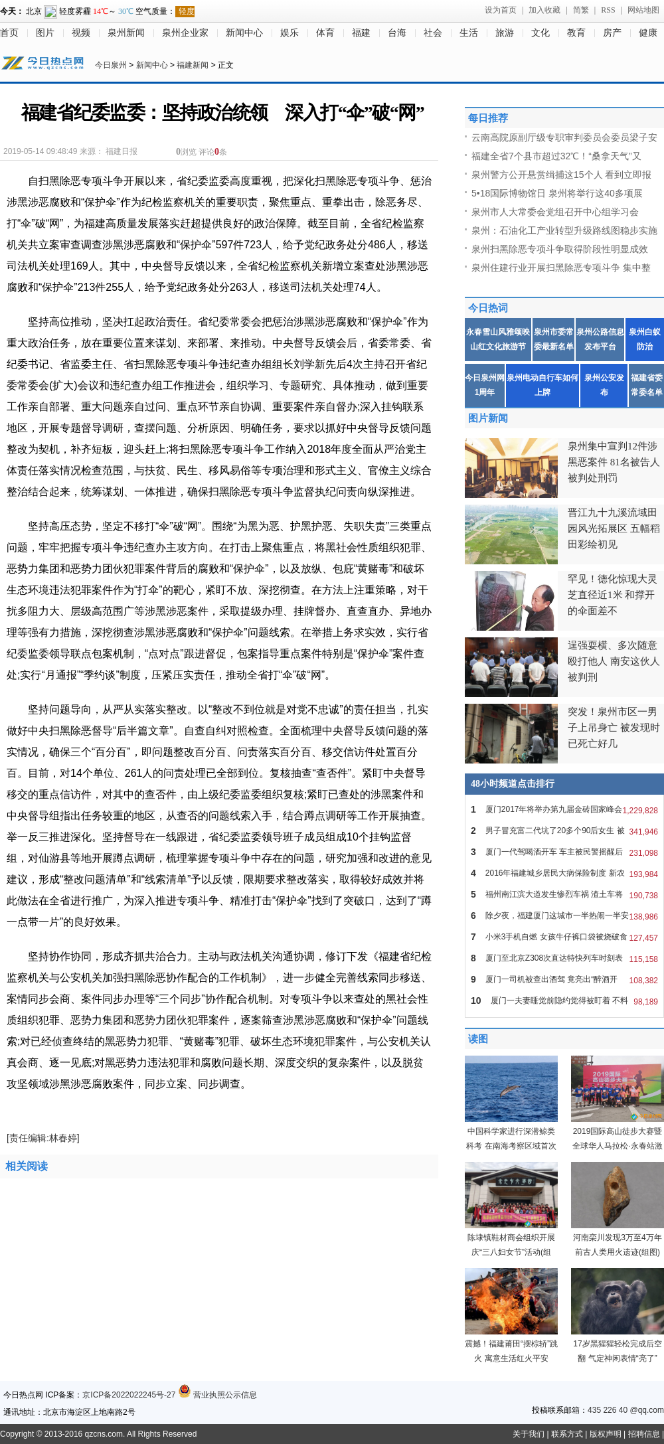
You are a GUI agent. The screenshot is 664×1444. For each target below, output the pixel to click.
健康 (648, 33)
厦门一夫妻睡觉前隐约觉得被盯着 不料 (564, 1000)
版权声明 (606, 1434)
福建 (361, 33)
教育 (576, 33)
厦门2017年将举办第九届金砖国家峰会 (564, 809)
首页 (9, 33)
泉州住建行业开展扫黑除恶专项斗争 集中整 (561, 267)
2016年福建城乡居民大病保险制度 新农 (564, 873)
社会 (433, 33)
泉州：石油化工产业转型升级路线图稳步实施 (564, 230)
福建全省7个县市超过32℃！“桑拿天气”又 (556, 156)
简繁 (581, 10)
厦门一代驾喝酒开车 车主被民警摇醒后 (564, 852)
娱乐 (289, 33)
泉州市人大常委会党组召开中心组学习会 (555, 211)
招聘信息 (644, 1434)
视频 (81, 33)
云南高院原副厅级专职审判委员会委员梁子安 (564, 137)
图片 (45, 33)
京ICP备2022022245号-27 (128, 1395)
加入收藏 (544, 10)
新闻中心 (244, 33)
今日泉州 (111, 65)
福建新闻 (192, 65)
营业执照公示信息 (217, 1395)
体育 (325, 33)
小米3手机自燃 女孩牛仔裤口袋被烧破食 (564, 937)
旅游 (504, 33)
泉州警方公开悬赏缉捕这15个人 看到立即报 (561, 174)
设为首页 (501, 10)
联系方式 (567, 1434)
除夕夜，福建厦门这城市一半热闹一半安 (564, 915)
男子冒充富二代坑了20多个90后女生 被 (564, 831)
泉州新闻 (126, 33)
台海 (397, 33)
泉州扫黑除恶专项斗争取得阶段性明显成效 (559, 249)
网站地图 (643, 10)
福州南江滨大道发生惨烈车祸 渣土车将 (564, 894)
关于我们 (528, 1434)
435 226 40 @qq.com (626, 1410)
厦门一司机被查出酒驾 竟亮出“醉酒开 (564, 979)
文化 (540, 33)
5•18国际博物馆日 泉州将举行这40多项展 (557, 193)
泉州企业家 (185, 33)
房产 (612, 33)
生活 (468, 33)
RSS (608, 10)
